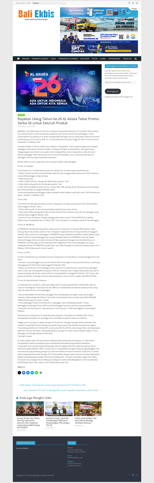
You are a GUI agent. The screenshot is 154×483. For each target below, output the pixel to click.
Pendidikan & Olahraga (68, 59)
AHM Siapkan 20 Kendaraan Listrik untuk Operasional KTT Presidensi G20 (51, 385)
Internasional (114, 59)
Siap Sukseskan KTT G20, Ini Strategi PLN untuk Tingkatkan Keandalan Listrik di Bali (62, 390)
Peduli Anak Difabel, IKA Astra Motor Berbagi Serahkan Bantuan (85, 420)
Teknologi (127, 59)
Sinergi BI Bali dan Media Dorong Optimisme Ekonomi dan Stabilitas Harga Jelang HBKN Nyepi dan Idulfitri (28, 423)
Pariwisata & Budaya (40, 59)
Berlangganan (112, 91)
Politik (95, 59)
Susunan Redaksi (22, 448)
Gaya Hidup (84, 59)
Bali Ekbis (32, 126)
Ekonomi (25, 59)
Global (103, 59)
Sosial (53, 59)
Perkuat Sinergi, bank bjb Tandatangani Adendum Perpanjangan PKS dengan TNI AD (58, 421)
